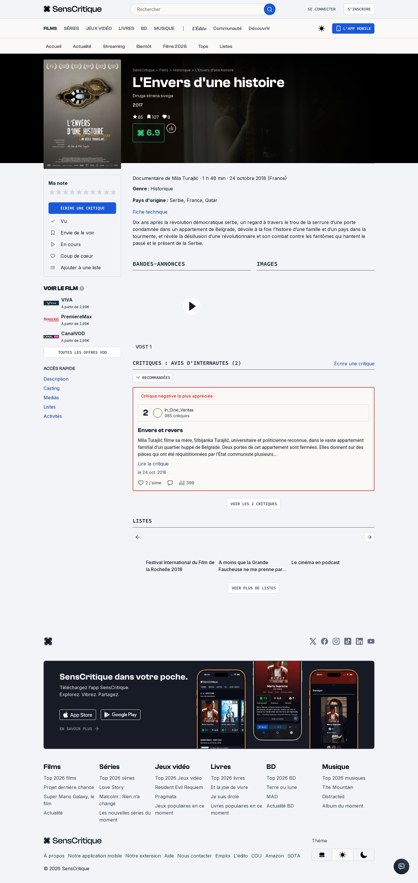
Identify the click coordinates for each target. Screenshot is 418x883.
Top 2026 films (60, 777)
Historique (182, 70)
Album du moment (342, 805)
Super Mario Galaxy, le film (69, 799)
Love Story (111, 787)
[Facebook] (324, 642)
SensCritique (144, 70)
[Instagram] (336, 642)
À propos (54, 855)
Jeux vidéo (172, 766)
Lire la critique (153, 463)
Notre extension (143, 855)
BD (271, 766)
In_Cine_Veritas (179, 409)
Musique (335, 766)
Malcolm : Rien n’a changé (119, 799)
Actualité (53, 812)
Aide (169, 855)
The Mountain (337, 787)
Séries (109, 766)
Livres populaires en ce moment (236, 808)
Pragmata (165, 796)
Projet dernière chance (69, 787)
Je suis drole (225, 796)
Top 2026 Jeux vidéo (178, 777)
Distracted (333, 796)
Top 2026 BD (281, 777)
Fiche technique (150, 212)
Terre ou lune (281, 787)
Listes (143, 520)
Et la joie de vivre (229, 787)
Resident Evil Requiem (179, 787)
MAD (272, 796)
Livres (221, 766)
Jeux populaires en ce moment (179, 808)
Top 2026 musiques (343, 777)
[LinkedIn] (359, 642)
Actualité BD (280, 805)
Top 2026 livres (228, 777)
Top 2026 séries (117, 777)
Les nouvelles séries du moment (125, 815)
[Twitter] (312, 642)
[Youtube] (370, 642)
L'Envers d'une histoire (214, 70)
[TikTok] (347, 642)
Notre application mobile (95, 855)
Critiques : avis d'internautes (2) (192, 362)
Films (163, 70)
